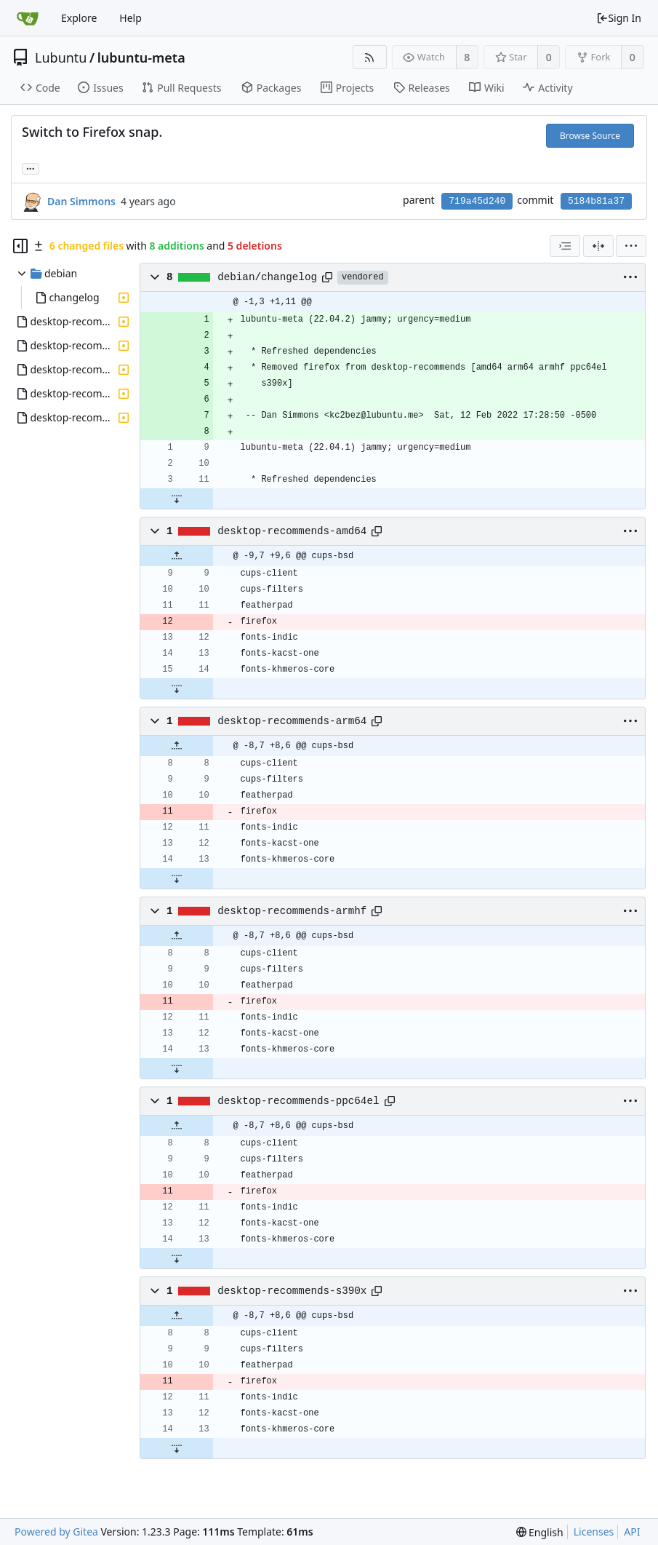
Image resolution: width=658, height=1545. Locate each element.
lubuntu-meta (141, 57)
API (632, 1531)
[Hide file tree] (20, 246)
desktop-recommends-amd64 (291, 531)
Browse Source (590, 136)
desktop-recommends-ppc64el (298, 1101)
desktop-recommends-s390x (291, 1291)
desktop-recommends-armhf (291, 911)
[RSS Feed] (370, 57)
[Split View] (598, 246)
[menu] (631, 246)
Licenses (594, 1531)
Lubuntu (61, 57)
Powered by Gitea (56, 1531)
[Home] (27, 18)
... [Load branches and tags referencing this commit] (30, 167)
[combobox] (565, 246)
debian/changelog (267, 277)
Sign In (618, 18)
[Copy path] (327, 277)
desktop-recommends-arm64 (291, 721)
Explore (79, 18)
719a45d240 (477, 201)
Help (130, 18)
